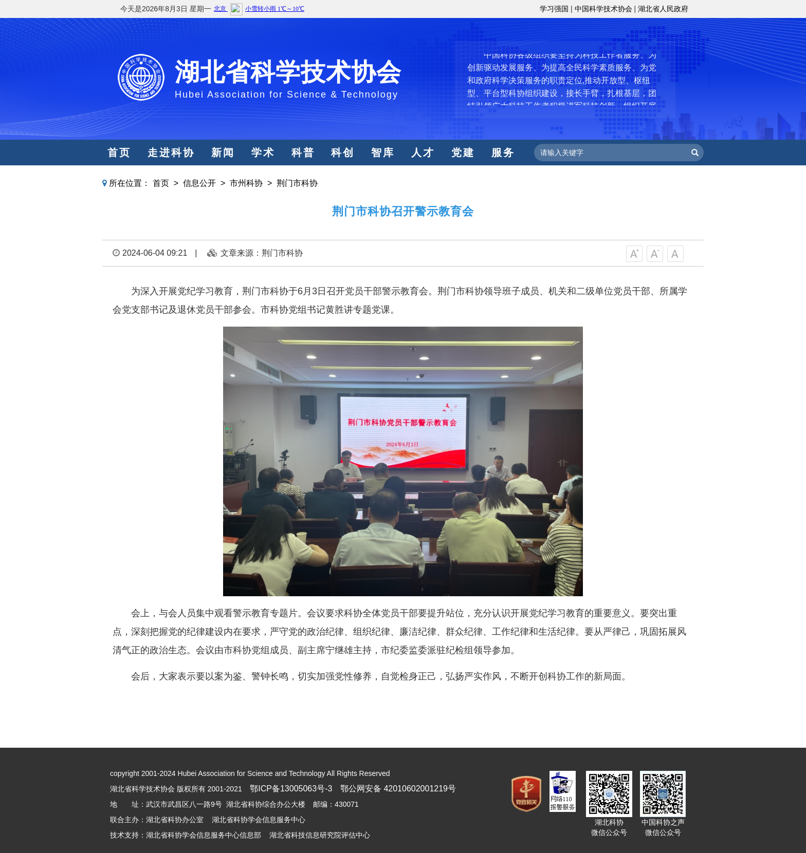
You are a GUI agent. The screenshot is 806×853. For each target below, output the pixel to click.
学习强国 (554, 9)
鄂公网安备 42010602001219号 (398, 788)
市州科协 (246, 183)
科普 (303, 152)
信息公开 (199, 183)
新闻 (223, 152)
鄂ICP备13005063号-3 (291, 788)
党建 (463, 152)
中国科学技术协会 (603, 9)
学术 (263, 152)
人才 (423, 152)
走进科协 (171, 152)
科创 (343, 152)
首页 (119, 152)
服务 (503, 152)
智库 (383, 152)
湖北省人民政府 (663, 9)
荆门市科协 (297, 183)
